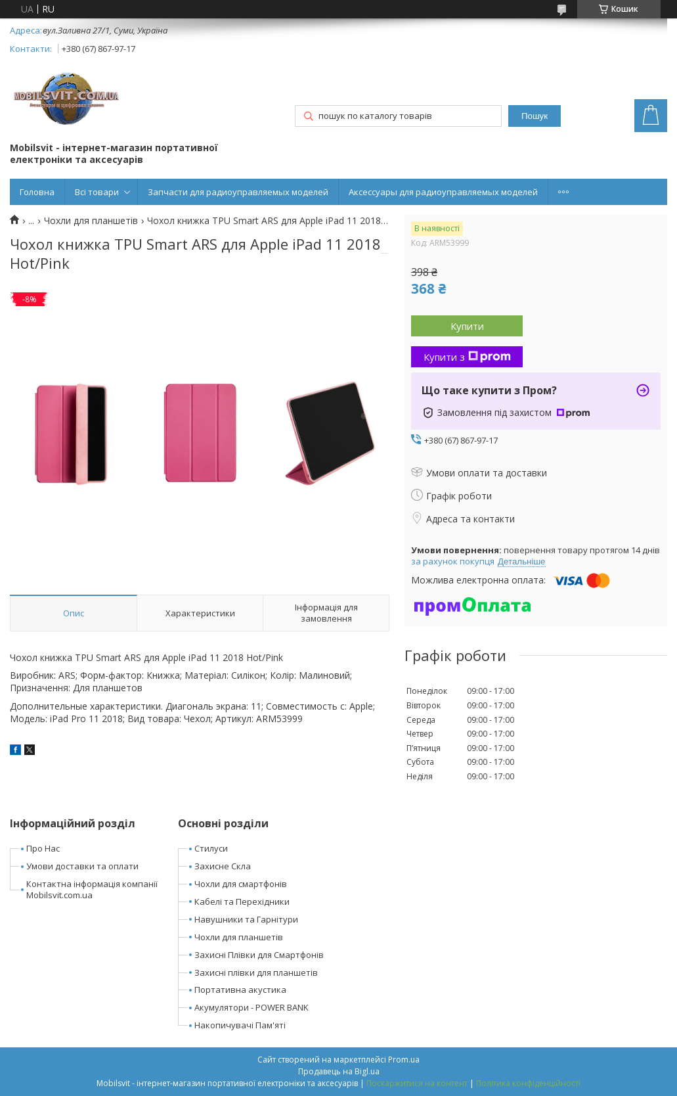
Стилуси (211, 848)
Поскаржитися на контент (417, 1083)
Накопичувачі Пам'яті (240, 1025)
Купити (467, 325)
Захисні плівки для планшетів (256, 972)
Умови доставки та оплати (82, 866)
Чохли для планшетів (91, 221)
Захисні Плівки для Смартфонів (259, 955)
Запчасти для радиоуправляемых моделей (238, 192)
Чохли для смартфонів (240, 884)
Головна (37, 192)
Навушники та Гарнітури (246, 919)
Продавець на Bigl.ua (339, 1071)
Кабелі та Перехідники (242, 901)
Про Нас (43, 848)
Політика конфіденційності (528, 1083)
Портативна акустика (240, 989)
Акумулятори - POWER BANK (251, 1007)
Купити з (467, 356)
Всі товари (97, 192)
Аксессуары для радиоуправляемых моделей (443, 192)
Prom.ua (404, 1059)
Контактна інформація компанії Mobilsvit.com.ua (92, 889)
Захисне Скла (222, 866)
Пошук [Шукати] (534, 116)
